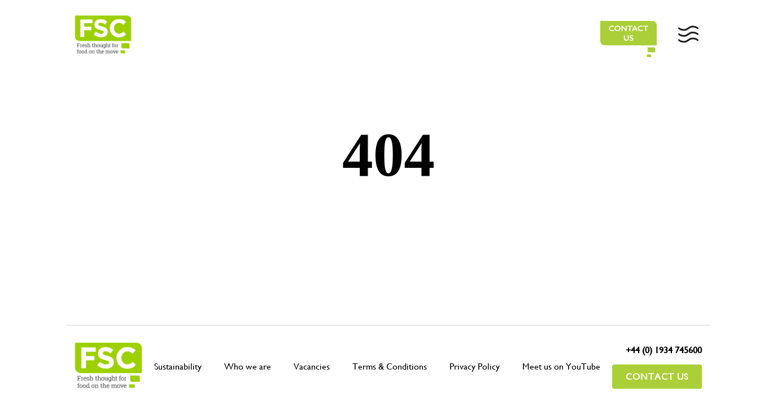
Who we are (247, 366)
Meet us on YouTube (561, 366)
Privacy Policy (474, 366)
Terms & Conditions (389, 366)
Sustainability (178, 366)
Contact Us (657, 376)
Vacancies (312, 366)
